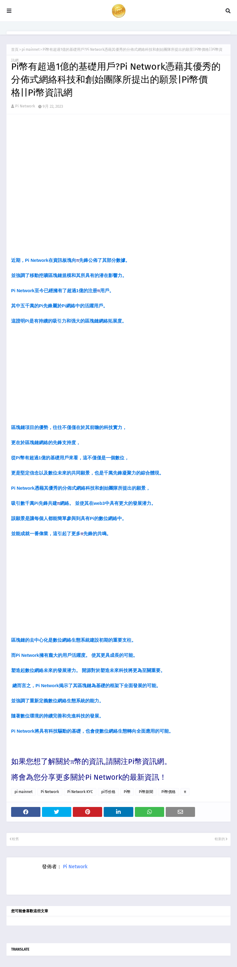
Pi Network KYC (80, 792)
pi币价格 (108, 792)
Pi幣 (127, 792)
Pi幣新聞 (146, 792)
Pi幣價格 (168, 792)
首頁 (15, 49)
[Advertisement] (118, 375)
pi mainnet (31, 49)
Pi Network (25, 106)
